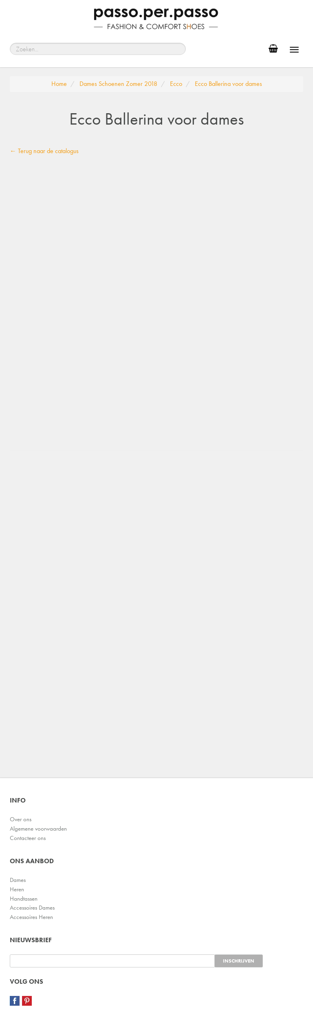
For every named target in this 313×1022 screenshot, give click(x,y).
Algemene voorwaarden (38, 829)
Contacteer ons (28, 838)
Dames (18, 880)
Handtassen (23, 899)
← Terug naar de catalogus (44, 151)
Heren (17, 889)
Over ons (20, 819)
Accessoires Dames (32, 908)
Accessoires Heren (31, 917)
